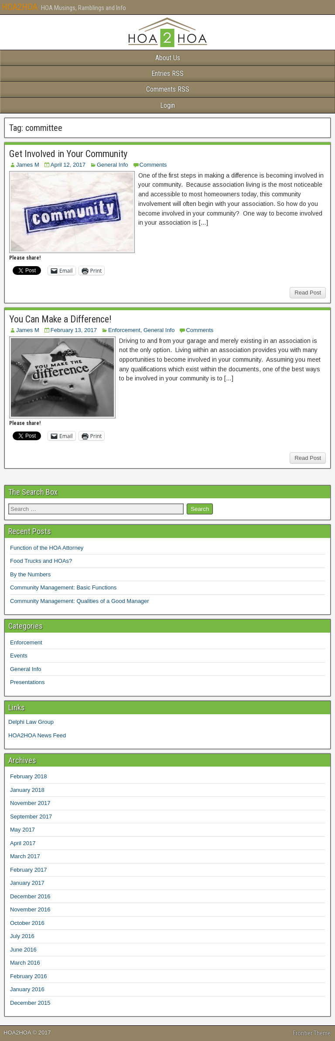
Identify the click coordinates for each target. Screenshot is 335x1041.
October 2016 (27, 923)
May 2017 (22, 829)
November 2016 (30, 909)
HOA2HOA (20, 7)
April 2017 (23, 843)
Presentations (27, 682)
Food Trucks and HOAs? (41, 561)
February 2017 (28, 869)
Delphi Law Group (31, 722)
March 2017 (25, 856)
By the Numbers (30, 574)
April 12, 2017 (68, 164)
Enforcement (124, 330)
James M (27, 164)
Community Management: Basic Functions (63, 587)
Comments (153, 164)
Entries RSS (167, 73)
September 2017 (31, 816)
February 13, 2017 (74, 330)
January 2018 (27, 790)
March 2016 (25, 962)
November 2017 (30, 803)
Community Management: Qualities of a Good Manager (79, 601)
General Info (112, 164)
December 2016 (30, 896)
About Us (167, 58)
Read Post (307, 292)
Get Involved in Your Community (68, 153)
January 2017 (27, 883)
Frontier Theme (312, 1033)
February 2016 (28, 976)
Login (167, 105)
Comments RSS (167, 89)
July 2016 (22, 936)
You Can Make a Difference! (60, 319)
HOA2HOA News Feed (37, 735)
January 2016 (27, 989)
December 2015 (30, 1003)
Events (18, 655)
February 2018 (28, 776)
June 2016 (23, 949)
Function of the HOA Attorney (46, 547)
